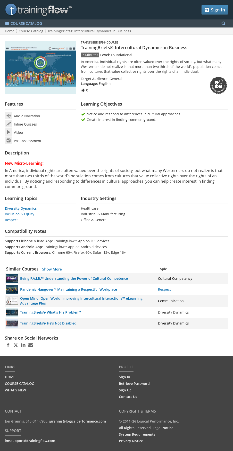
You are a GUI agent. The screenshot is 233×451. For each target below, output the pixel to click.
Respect (11, 219)
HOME (10, 377)
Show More (52, 269)
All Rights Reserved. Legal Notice (146, 427)
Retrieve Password (134, 383)
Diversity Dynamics (21, 208)
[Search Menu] (223, 23)
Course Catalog (31, 31)
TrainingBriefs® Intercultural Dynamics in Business (89, 31)
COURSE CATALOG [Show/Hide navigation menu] (23, 23)
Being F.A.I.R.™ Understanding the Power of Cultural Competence (74, 278)
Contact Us (128, 396)
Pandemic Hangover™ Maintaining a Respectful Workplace (68, 289)
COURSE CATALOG (19, 383)
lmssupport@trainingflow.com (30, 440)
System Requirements (137, 434)
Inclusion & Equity (19, 214)
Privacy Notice (131, 441)
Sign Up (125, 390)
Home (9, 31)
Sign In (214, 10)
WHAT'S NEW (15, 390)
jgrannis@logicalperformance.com (77, 421)
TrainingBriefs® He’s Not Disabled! (48, 323)
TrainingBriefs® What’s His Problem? (50, 312)
